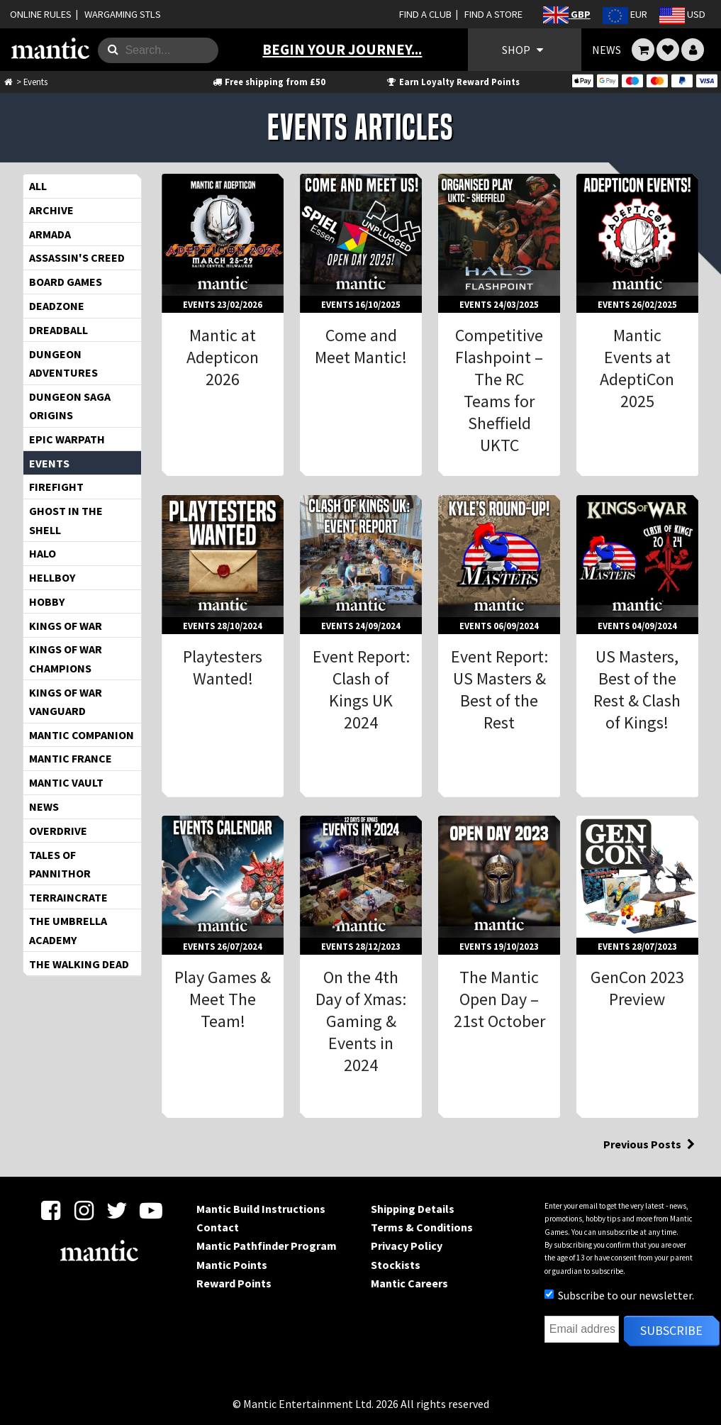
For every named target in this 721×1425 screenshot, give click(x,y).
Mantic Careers (409, 1283)
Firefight (56, 486)
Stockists (395, 1265)
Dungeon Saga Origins (70, 405)
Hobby (47, 601)
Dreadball (58, 330)
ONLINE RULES (41, 14)
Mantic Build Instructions (260, 1209)
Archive (51, 210)
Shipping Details (412, 1209)
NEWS (606, 50)
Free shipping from (268, 81)
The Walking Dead (79, 964)
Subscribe (671, 1330)
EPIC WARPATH (67, 439)
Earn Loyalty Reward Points (453, 81)
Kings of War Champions (65, 658)
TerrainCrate (68, 897)
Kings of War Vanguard (65, 701)
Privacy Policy (406, 1245)
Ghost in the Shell (66, 520)
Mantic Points (231, 1265)
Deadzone (56, 306)
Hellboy (52, 577)
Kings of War (65, 626)
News (44, 806)
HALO (42, 553)
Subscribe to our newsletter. (619, 1295)
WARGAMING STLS (122, 14)
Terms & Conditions (422, 1227)
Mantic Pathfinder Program (266, 1245)
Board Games (65, 282)
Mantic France (70, 758)
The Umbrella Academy (68, 930)
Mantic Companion (81, 735)
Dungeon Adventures (63, 363)
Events (49, 463)
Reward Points (234, 1283)
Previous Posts (650, 1144)
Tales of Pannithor (60, 864)
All (38, 186)
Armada (50, 234)
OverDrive (58, 831)
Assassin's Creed (77, 257)
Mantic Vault (66, 782)
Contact (217, 1227)
